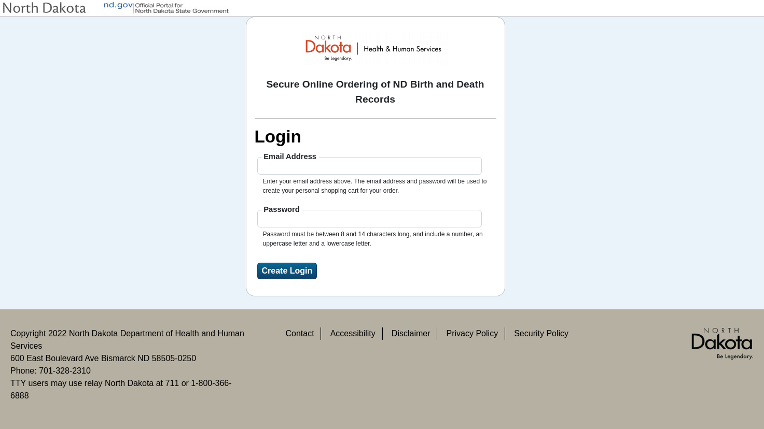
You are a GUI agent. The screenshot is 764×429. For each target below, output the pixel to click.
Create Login (287, 270)
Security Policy (541, 333)
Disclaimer (411, 333)
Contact (299, 333)
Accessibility (353, 333)
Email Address (289, 156)
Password (281, 209)
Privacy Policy (472, 333)
